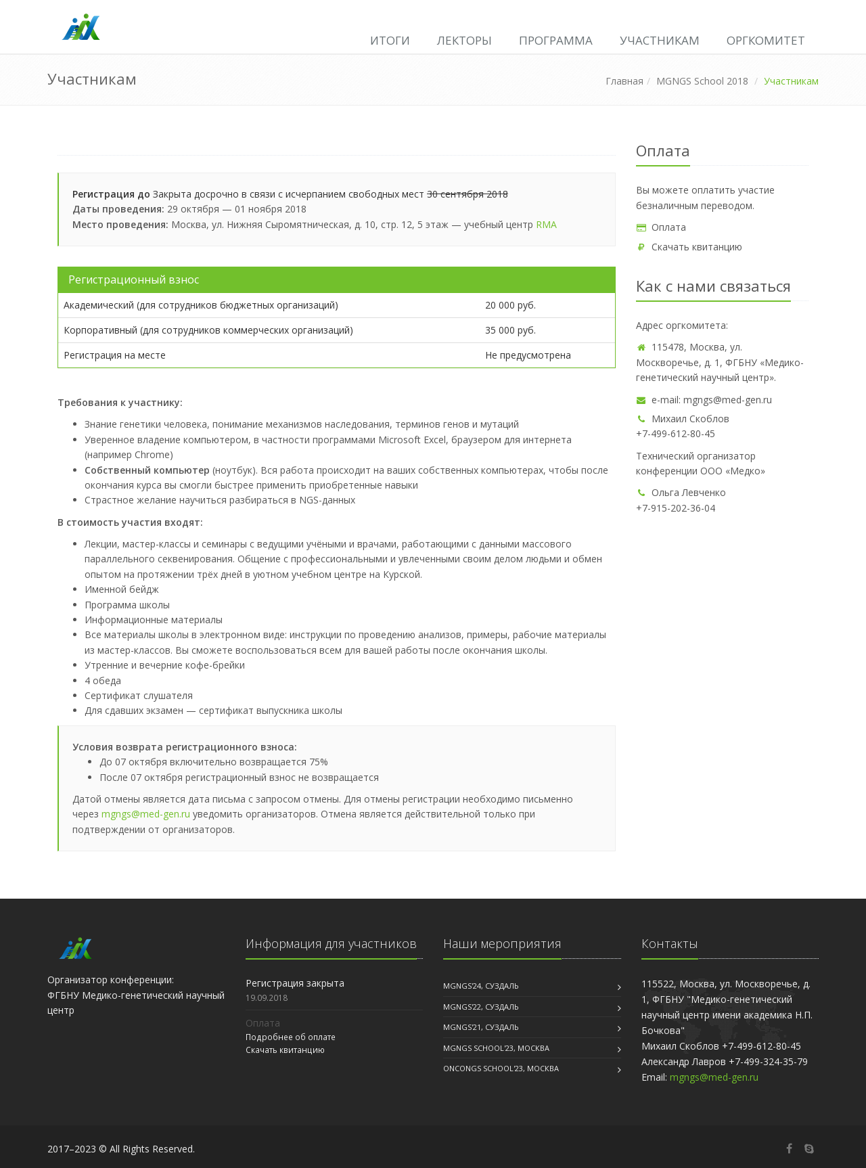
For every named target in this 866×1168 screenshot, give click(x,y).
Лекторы (464, 40)
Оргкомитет (766, 40)
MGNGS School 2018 (702, 80)
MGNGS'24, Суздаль (481, 986)
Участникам (660, 40)
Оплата (661, 227)
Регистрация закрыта (295, 982)
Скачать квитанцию (689, 246)
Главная (624, 80)
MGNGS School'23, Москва (496, 1048)
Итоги (390, 40)
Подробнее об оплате (291, 1036)
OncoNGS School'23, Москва (501, 1068)
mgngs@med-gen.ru (145, 813)
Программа (556, 40)
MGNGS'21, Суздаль (481, 1027)
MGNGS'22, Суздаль (481, 1007)
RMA (546, 224)
